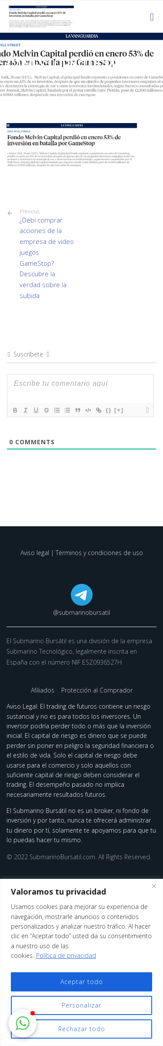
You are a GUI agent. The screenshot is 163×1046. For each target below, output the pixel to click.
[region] (81, 962)
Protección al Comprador (97, 690)
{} (109, 410)
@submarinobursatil (81, 612)
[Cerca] (154, 886)
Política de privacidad (66, 955)
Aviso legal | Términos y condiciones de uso (81, 553)
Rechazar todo (81, 1029)
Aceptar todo (81, 981)
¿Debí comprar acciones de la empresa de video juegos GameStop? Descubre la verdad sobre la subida (47, 254)
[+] (119, 410)
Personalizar (81, 1005)
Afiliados (43, 690)
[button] (23, 1023)
